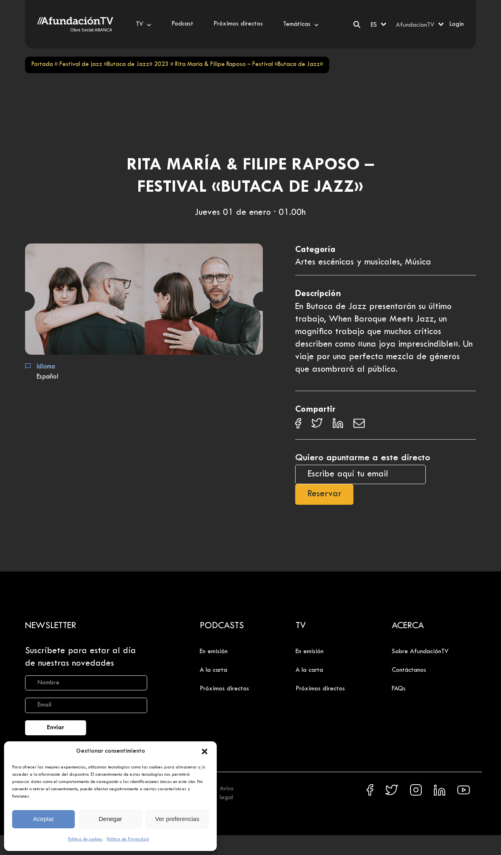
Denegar (110, 818)
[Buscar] (356, 24)
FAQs (399, 689)
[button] (205, 751)
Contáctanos (409, 670)
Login (456, 24)
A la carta (213, 670)
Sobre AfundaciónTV (420, 651)
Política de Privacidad (128, 839)
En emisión (214, 651)
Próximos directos (224, 689)
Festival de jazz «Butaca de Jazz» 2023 (114, 64)
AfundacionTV (415, 25)
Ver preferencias (177, 818)
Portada (42, 64)
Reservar (324, 494)
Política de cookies (85, 839)
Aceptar (43, 818)
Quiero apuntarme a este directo (362, 458)
